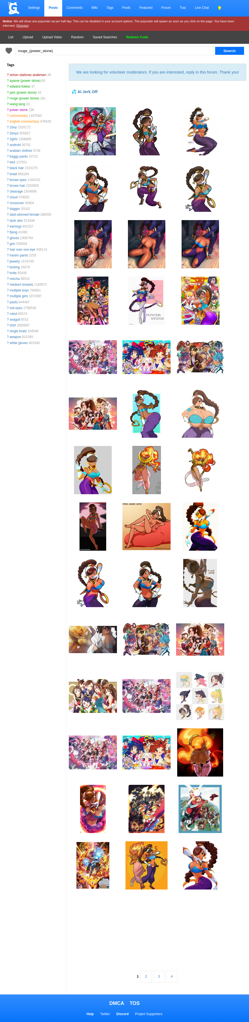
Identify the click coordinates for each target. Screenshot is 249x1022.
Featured (145, 8)
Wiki (94, 8)
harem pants (19, 255)
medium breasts (21, 284)
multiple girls (19, 296)
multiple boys (19, 290)
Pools (126, 8)
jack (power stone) (23, 92)
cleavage (16, 191)
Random (77, 37)
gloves (14, 238)
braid (13, 174)
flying (13, 232)
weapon (15, 337)
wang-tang (17, 104)
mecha (15, 279)
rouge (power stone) (24, 98)
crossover (17, 203)
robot (13, 314)
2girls (14, 139)
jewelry (15, 261)
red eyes (16, 308)
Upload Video (52, 37)
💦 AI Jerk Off (84, 92)
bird (12, 162)
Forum (166, 8)
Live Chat (202, 8)
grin (12, 244)
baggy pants (19, 156)
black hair (17, 168)
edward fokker (20, 86)
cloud (14, 197)
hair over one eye (22, 250)
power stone (19, 110)
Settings (34, 8)
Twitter (105, 1014)
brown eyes (18, 180)
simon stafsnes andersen (28, 75)
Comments (75, 8)
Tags (109, 8)
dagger (15, 209)
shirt (13, 325)
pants (14, 302)
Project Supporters (148, 1014)
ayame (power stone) (25, 81)
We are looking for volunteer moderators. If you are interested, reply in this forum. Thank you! (157, 72)
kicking (15, 267)
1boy (13, 127)
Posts (53, 8)
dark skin (16, 221)
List (10, 37)
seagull (15, 319)
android (15, 145)
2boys (14, 133)
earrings (15, 226)
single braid (18, 331)
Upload (28, 37)
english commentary (24, 121)
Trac (183, 8)
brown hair (17, 186)
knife (13, 273)
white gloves (19, 343)
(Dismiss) (22, 25)
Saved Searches (105, 37)
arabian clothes (21, 151)
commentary (19, 116)
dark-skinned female (24, 215)
